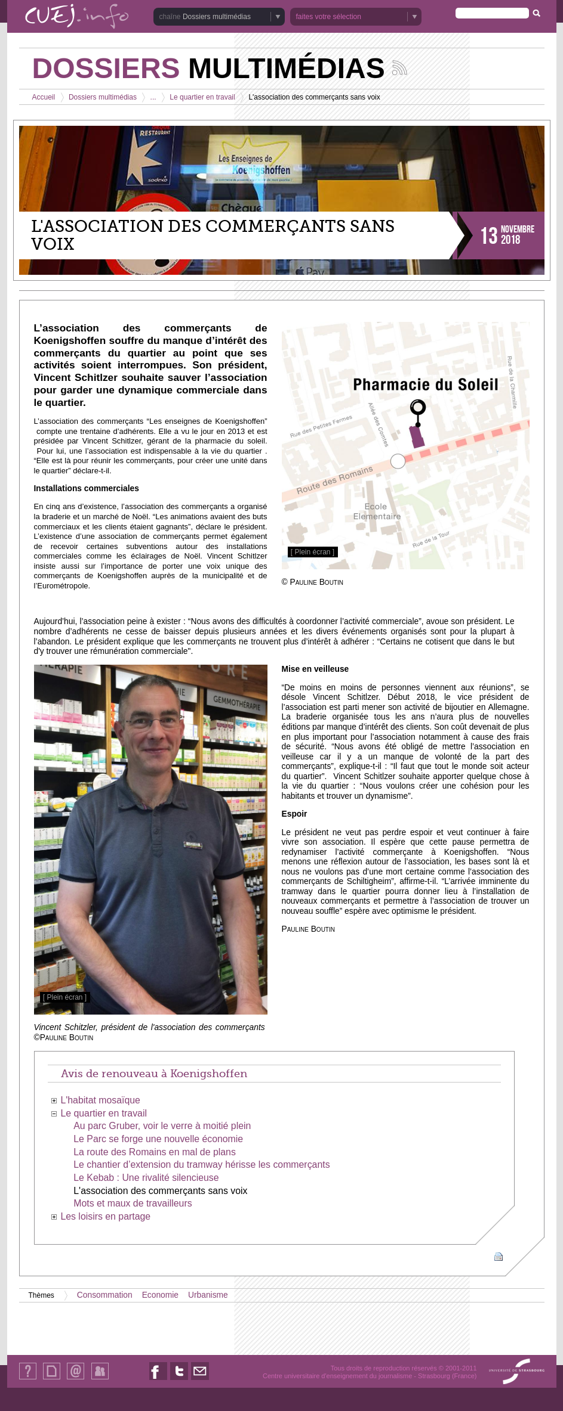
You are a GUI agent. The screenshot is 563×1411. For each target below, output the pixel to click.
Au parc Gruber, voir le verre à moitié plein (162, 1126)
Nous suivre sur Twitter (179, 1379)
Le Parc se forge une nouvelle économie (158, 1139)
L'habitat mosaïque (100, 1100)
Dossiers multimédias (217, 17)
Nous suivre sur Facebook (158, 1379)
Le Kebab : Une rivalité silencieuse (146, 1178)
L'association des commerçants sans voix (160, 1191)
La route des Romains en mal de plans (154, 1152)
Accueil (44, 97)
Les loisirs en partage (105, 1216)
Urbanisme (208, 1295)
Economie (160, 1295)
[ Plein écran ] (312, 552)
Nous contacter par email (200, 1379)
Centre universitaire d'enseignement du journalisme (337, 1375)
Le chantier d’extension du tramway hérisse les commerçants (201, 1164)
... (153, 97)
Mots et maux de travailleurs (132, 1203)
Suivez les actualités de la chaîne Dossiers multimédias (399, 67)
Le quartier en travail (202, 97)
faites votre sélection (328, 17)
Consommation (105, 1295)
